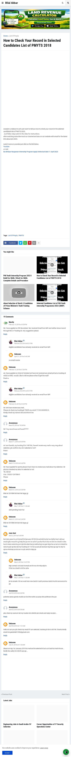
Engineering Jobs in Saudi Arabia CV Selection (17, 725)
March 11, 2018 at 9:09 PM (17, 442)
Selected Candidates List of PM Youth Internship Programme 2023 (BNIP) (51, 304)
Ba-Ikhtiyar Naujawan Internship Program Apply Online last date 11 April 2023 (30, 152)
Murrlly (11, 322)
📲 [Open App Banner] (66, 752)
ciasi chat (12, 533)
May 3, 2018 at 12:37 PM (22, 562)
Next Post (65, 694)
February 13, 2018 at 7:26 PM (18, 369)
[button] (2, 3)
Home (5, 36)
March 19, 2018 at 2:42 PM (17, 463)
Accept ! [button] (7, 753)
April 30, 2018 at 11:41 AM (17, 626)
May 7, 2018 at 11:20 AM (22, 506)
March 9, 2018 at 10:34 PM (17, 425)
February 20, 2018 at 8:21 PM (23, 343)
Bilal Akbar (11, 2)
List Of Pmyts (14, 36)
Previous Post (7, 694)
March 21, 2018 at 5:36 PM (17, 490)
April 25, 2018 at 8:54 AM (16, 609)
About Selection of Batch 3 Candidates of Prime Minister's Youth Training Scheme (18, 305)
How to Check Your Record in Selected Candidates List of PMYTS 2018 (51, 276)
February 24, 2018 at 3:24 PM (18, 404)
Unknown (17, 354)
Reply (5, 334)
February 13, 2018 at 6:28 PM (18, 324)
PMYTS (21, 235)
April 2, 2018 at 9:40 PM (16, 535)
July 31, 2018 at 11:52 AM (17, 645)
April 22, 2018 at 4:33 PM (16, 593)
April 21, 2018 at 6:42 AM (22, 356)
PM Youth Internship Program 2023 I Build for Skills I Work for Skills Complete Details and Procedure (17, 278)
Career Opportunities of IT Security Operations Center (50, 725)
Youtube (6, 146)
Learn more (44, 748)
